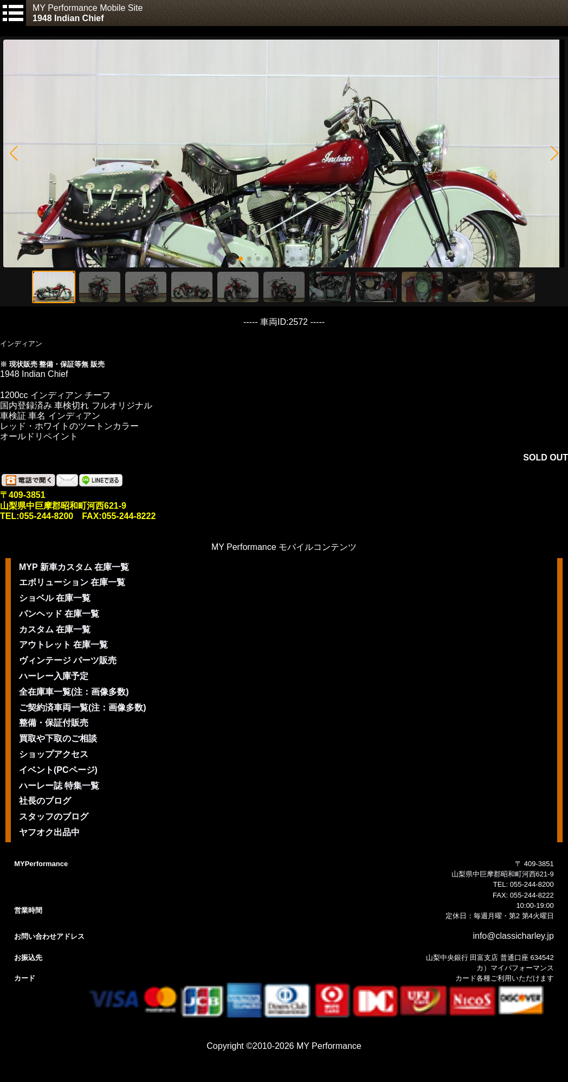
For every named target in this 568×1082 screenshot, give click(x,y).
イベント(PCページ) (58, 769)
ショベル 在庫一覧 (55, 598)
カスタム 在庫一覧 (55, 629)
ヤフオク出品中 (49, 832)
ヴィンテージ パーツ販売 (68, 660)
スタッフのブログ (53, 816)
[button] (13, 153)
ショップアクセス (53, 754)
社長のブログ (45, 800)
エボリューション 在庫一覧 (72, 582)
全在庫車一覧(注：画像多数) (74, 691)
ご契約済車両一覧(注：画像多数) (82, 707)
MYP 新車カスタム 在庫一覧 (74, 567)
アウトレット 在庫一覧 (63, 644)
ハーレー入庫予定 (53, 676)
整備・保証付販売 (53, 722)
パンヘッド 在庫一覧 (59, 613)
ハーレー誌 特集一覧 (59, 785)
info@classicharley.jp (513, 935)
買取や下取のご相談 (58, 738)
